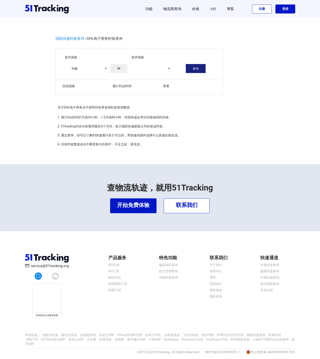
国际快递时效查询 (69, 38)
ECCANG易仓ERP (53, 339)
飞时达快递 (190, 335)
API (213, 9)
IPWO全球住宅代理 (230, 335)
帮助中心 (216, 271)
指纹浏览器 (50, 335)
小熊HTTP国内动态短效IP (271, 339)
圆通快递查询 (269, 271)
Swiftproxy (171, 339)
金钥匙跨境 (88, 335)
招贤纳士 (216, 284)
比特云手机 (153, 335)
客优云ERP (76, 339)
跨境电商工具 (117, 284)
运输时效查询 (168, 277)
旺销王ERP (106, 335)
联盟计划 (114, 290)
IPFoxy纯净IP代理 (129, 335)
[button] (87, 68)
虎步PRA (208, 335)
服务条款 (216, 290)
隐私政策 (216, 296)
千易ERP (155, 339)
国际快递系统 (256, 335)
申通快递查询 (269, 265)
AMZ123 (32, 339)
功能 (148, 9)
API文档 (114, 265)
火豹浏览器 (172, 335)
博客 (230, 9)
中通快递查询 (269, 277)
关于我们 (216, 265)
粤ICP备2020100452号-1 (222, 352)
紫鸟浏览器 (69, 335)
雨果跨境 (274, 335)
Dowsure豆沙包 (192, 339)
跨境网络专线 (240, 339)
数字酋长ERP (136, 339)
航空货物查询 (168, 271)
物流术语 (114, 277)
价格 (195, 9)
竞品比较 (266, 290)
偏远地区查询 (168, 265)
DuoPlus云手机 (217, 339)
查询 (196, 68)
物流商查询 (172, 9)
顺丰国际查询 (269, 284)
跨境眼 (119, 339)
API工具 (114, 271)
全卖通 (91, 339)
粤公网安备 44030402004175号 (273, 352)
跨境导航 (105, 339)
